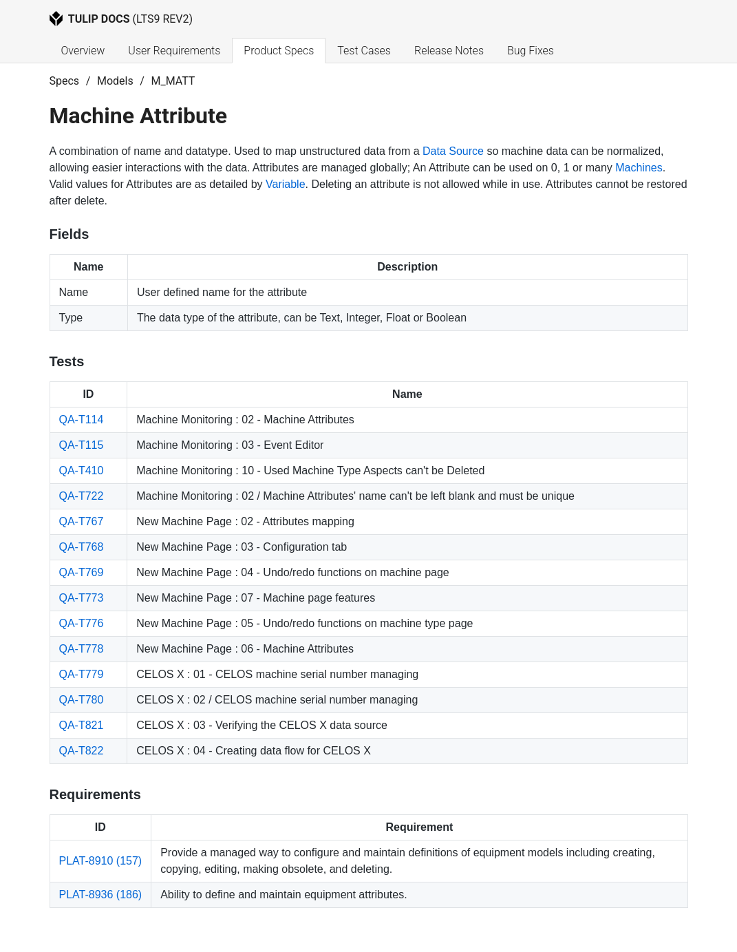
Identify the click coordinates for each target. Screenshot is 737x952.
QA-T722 (81, 496)
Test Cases (364, 50)
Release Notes (449, 50)
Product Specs (279, 50)
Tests (67, 361)
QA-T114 (81, 419)
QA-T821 (81, 725)
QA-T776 (81, 623)
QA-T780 (81, 700)
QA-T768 (81, 547)
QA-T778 (81, 649)
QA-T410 (81, 470)
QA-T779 (81, 674)
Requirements (95, 794)
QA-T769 (81, 572)
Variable (286, 184)
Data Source (453, 151)
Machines (638, 167)
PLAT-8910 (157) (100, 861)
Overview (83, 50)
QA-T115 (81, 445)
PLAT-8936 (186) (100, 894)
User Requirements (174, 50)
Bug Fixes (530, 50)
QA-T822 (81, 751)
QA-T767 (81, 521)
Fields (69, 234)
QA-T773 (81, 598)
